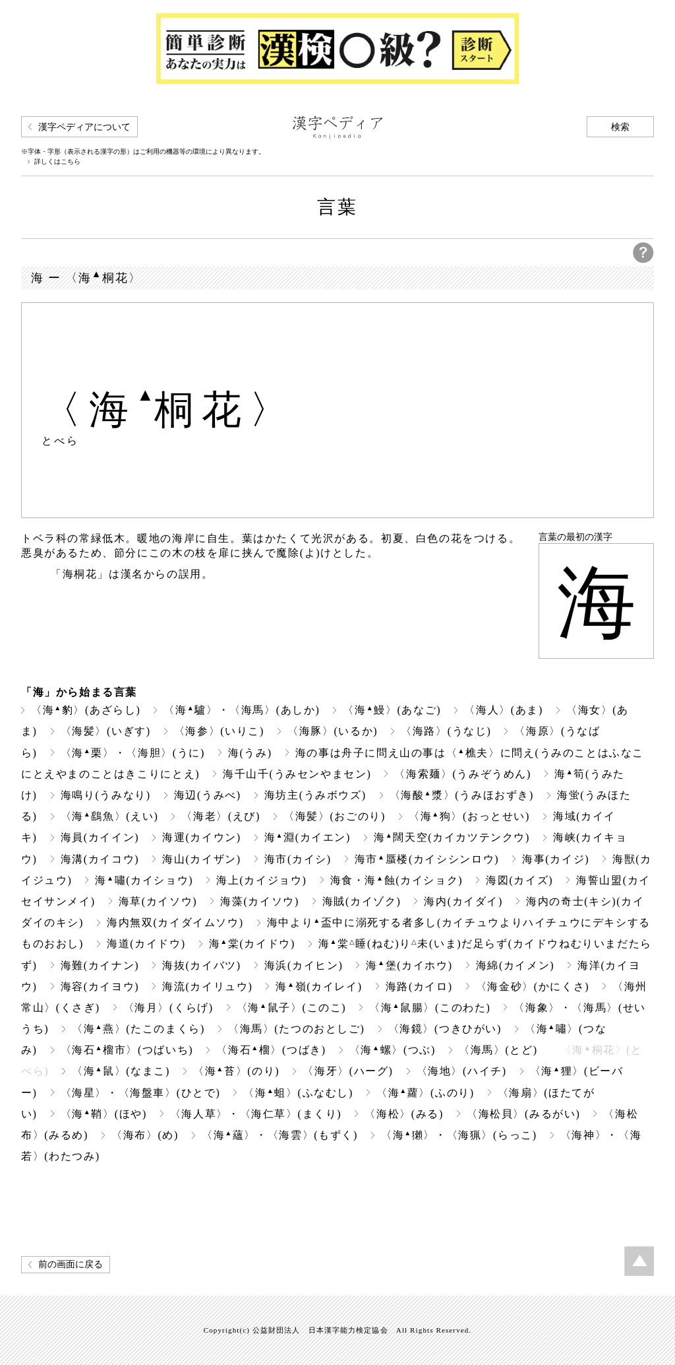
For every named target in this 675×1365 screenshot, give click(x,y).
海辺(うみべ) (207, 795)
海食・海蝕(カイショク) (396, 880)
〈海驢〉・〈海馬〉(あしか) (241, 710)
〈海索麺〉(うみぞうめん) (462, 774)
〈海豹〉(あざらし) (85, 710)
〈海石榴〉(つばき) (271, 1049)
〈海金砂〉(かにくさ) (532, 986)
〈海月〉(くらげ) (168, 1007)
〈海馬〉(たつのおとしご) (296, 1028)
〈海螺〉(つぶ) (392, 1049)
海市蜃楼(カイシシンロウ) (427, 859)
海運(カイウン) (201, 837)
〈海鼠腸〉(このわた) (429, 1007)
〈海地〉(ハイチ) (462, 1071)
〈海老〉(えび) (220, 816)
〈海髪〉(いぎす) (106, 731)
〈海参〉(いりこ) (219, 731)
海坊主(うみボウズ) (315, 795)
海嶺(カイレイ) (319, 986)
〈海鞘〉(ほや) (104, 1113)
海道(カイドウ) (146, 943)
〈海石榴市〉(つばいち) (127, 1049)
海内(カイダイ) (463, 901)
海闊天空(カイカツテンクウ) (452, 837)
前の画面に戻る (70, 1264)
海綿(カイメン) (515, 965)
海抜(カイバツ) (201, 965)
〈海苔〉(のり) (236, 1071)
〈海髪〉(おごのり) (334, 816)
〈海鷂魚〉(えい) (110, 816)
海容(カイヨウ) (100, 986)
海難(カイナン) (100, 965)
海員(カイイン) (100, 837)
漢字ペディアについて (84, 127)
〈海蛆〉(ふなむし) (298, 1092)
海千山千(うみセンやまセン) (297, 774)
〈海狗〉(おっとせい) (469, 816)
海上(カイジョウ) (261, 880)
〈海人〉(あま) (503, 710)
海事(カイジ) (555, 859)
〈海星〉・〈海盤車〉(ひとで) (141, 1092)
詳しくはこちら (57, 161)
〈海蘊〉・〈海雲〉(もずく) (280, 1135)
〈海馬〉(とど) (498, 1049)
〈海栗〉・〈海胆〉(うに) (133, 752)
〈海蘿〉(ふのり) (425, 1092)
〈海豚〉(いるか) (332, 731)
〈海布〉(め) (145, 1135)
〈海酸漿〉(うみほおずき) (462, 795)
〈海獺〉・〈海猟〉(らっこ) (459, 1135)
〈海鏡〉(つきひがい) (445, 1028)
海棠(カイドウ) (252, 943)
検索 (620, 127)
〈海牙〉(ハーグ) (348, 1071)
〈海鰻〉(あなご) (392, 710)
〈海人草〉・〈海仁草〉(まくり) (255, 1113)
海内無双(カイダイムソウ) (175, 922)
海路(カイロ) (419, 986)
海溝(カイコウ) (100, 859)
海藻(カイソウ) (259, 901)
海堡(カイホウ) (409, 965)
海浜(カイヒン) (303, 965)
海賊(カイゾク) (361, 901)
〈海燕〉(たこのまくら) (138, 1028)
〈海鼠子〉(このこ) (291, 1007)
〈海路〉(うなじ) (446, 731)
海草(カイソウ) (158, 901)
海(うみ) (250, 752)
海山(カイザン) (201, 859)
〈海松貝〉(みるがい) (523, 1113)
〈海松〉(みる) (404, 1113)
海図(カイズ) (519, 880)
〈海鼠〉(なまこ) (121, 1071)
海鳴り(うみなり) (106, 795)
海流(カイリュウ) (207, 986)
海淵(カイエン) (307, 837)
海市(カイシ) (298, 859)
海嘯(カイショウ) (144, 880)
